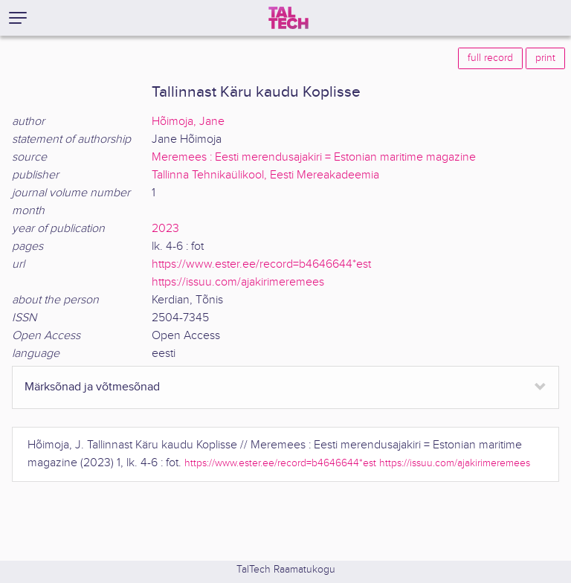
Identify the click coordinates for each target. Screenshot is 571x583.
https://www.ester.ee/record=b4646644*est (261, 264)
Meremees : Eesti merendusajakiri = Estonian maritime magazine (314, 157)
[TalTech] (288, 18)
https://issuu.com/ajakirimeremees (238, 282)
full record (490, 58)
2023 (165, 229)
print (545, 58)
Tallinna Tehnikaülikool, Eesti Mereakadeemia (265, 175)
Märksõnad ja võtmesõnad (92, 387)
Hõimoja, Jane (188, 122)
